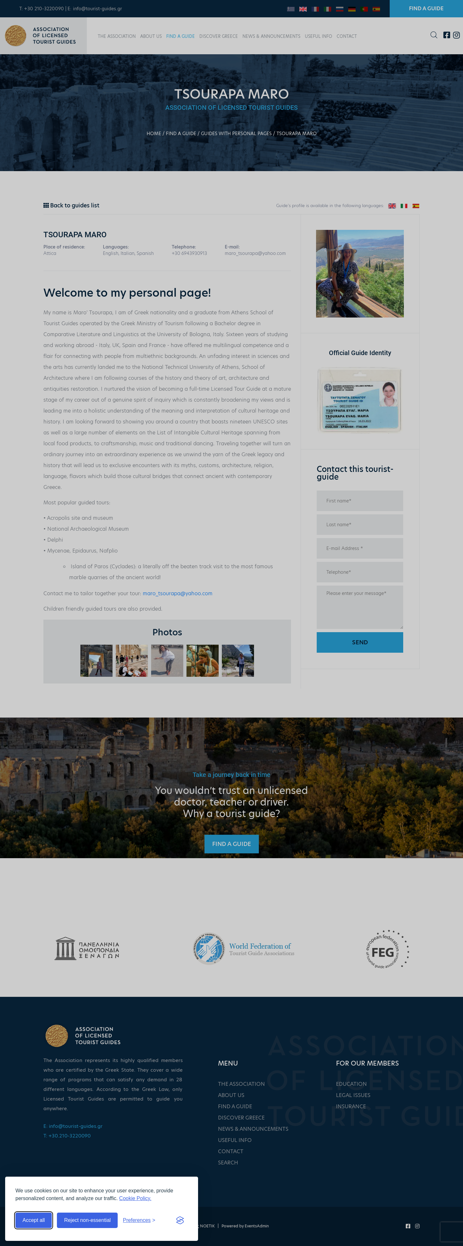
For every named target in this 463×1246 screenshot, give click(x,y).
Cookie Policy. (135, 1198)
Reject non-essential (87, 1220)
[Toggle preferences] (139, 1220)
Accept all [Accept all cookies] (34, 1220)
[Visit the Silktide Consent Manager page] (180, 1220)
